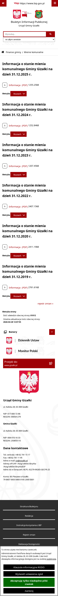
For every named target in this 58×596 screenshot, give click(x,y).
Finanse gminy (13, 52)
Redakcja (29, 516)
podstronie (51, 559)
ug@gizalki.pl (21, 460)
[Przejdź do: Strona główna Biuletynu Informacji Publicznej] (2, 52)
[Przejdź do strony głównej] (29, 19)
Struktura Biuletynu (29, 506)
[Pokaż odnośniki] (3, 3)
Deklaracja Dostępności (29, 544)
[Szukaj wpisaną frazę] (50, 34)
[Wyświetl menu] (55, 3)
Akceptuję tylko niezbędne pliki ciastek (29, 582)
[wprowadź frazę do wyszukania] (24, 34)
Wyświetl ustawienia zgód (29, 574)
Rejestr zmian (29, 534)
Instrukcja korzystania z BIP (29, 525)
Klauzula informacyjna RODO (29, 567)
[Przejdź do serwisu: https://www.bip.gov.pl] (29, 3)
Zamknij (29, 590)
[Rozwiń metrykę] (18, 93)
